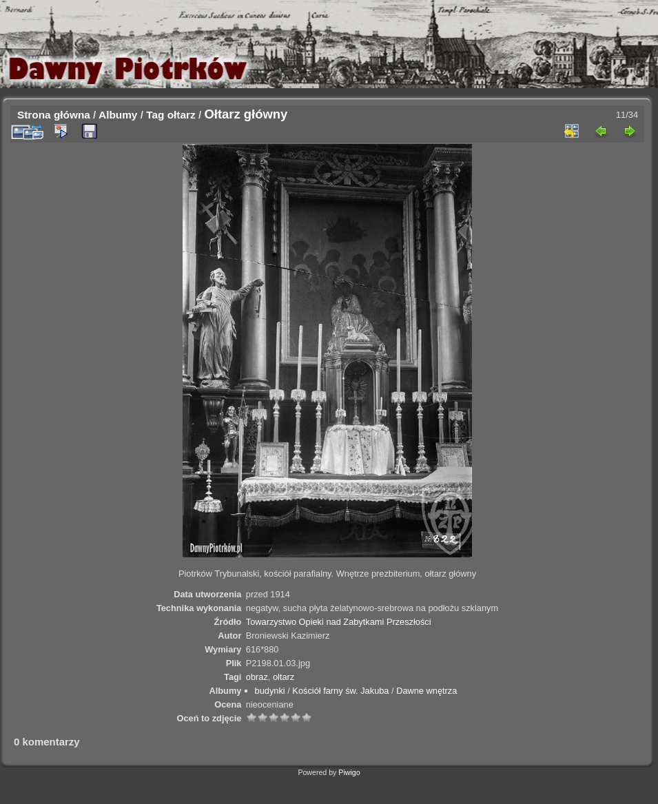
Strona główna (53, 115)
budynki (270, 691)
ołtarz (181, 115)
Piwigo (349, 772)
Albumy (118, 115)
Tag (155, 115)
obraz (257, 677)
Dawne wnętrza (426, 691)
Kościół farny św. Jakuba (340, 691)
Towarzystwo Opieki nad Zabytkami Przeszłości (338, 622)
